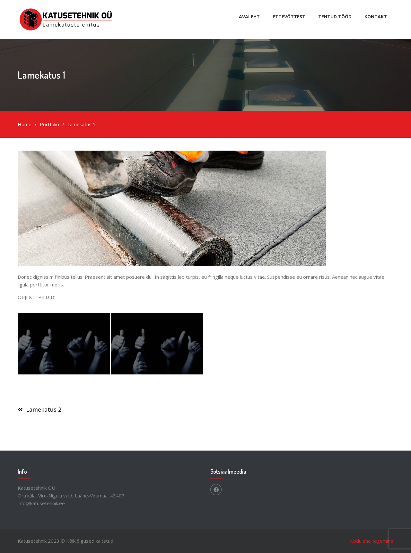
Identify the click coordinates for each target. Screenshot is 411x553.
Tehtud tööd (335, 16)
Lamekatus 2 (43, 409)
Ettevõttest (289, 16)
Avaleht (249, 16)
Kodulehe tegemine (371, 541)
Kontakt (375, 16)
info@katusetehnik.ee (41, 503)
